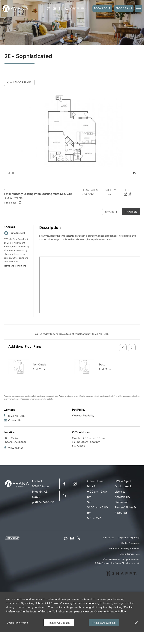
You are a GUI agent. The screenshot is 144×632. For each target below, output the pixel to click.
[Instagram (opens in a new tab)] (75, 483)
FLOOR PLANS (124, 8)
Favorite (111, 211)
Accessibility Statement (122, 499)
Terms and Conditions (15, 265)
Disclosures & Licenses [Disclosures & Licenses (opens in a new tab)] (123, 489)
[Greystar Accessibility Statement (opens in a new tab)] (78, 538)
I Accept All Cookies (104, 622)
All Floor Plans (19, 82)
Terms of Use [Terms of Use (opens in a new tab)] (108, 537)
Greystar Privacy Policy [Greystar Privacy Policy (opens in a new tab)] (129, 537)
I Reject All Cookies (58, 622)
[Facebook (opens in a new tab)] (64, 483)
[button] (48, 8)
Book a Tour (102, 8)
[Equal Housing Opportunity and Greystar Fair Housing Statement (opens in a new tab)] (72, 538)
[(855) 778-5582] (75, 8)
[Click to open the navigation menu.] (138, 8)
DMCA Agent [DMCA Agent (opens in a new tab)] (123, 481)
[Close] (136, 623)
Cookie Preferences (17, 622)
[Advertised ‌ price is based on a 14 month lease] (20, 202)
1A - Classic (39, 364)
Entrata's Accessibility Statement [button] (124, 548)
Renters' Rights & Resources (125, 510)
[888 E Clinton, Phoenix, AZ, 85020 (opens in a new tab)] (41, 492)
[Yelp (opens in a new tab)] (64, 495)
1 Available (131, 211)
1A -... (102, 364)
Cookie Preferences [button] (130, 543)
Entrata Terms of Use (130, 554)
